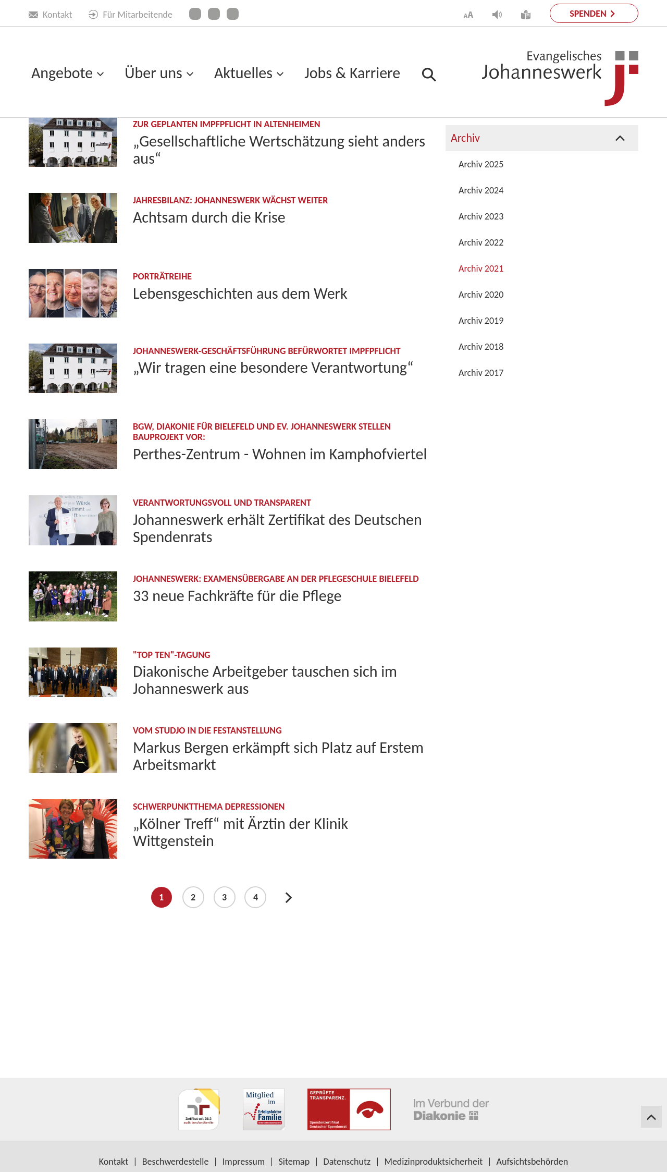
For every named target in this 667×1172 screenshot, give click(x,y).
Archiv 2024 (481, 280)
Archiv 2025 (481, 254)
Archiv (146, 141)
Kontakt (50, 14)
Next (289, 987)
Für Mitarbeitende (130, 14)
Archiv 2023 (481, 306)
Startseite (47, 141)
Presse (466, 202)
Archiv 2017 (481, 463)
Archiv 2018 (481, 437)
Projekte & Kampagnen (504, 176)
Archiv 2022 (481, 332)
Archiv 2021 (481, 358)
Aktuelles (243, 72)
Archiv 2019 (481, 411)
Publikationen (482, 150)
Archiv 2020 (481, 384)
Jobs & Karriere (352, 72)
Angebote (62, 72)
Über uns (153, 72)
